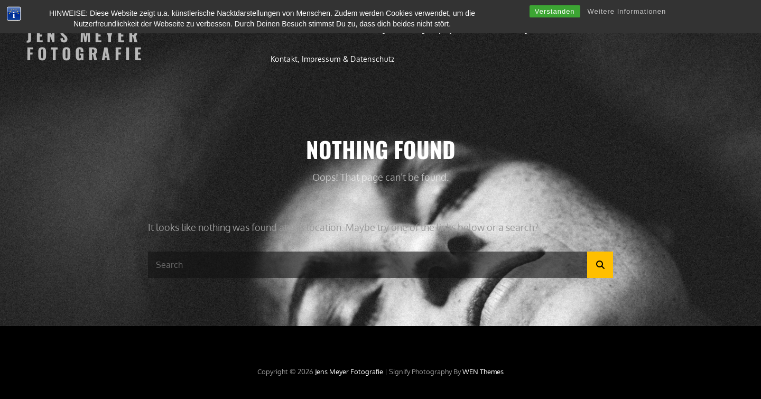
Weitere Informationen (627, 11)
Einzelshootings (361, 29)
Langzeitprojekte (438, 29)
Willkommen (293, 29)
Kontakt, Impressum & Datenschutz (332, 58)
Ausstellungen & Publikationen (540, 29)
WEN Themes (483, 371)
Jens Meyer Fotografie (85, 44)
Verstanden (555, 11)
